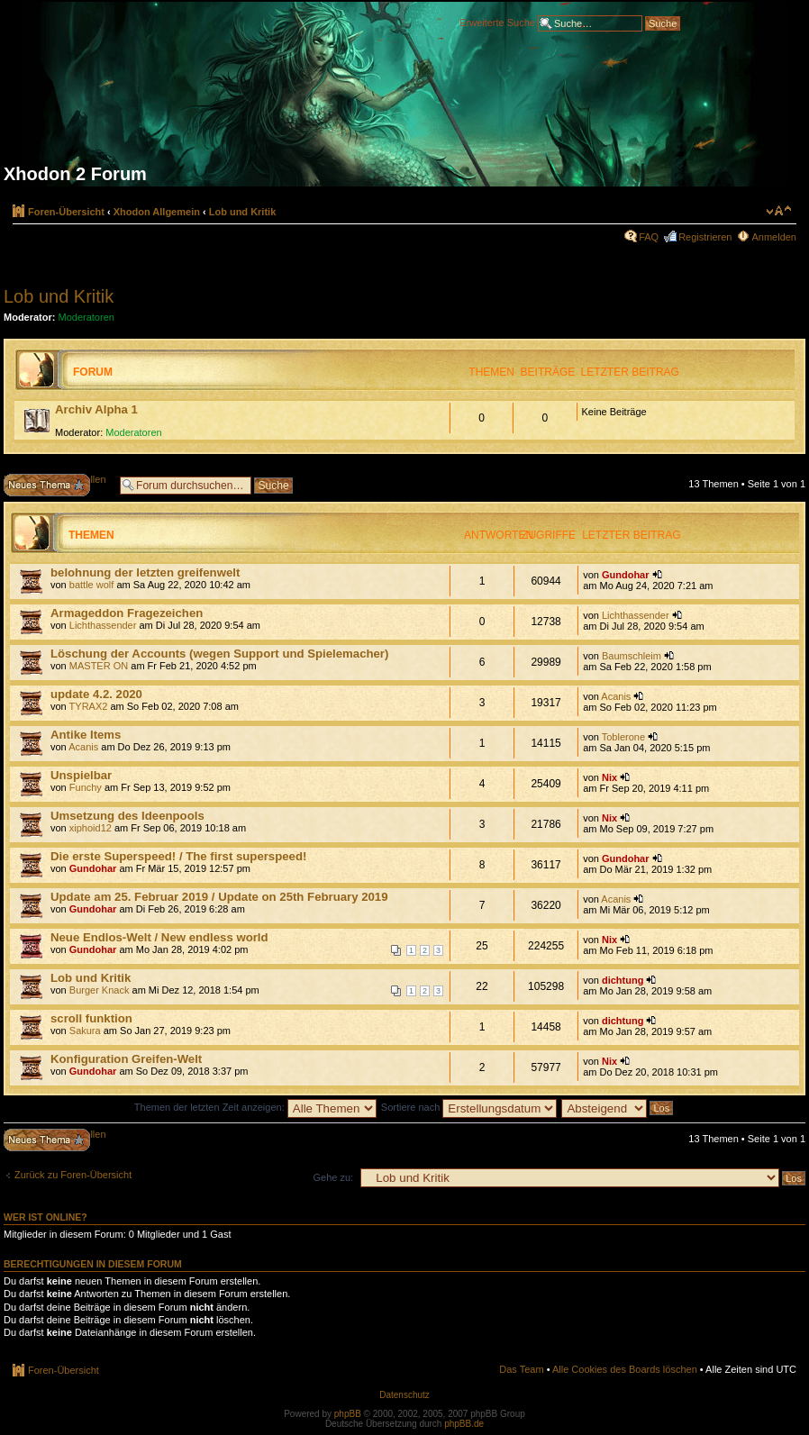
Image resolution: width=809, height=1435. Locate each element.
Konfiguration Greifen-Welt (126, 1059)
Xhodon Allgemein (157, 211)
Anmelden (773, 237)
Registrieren (705, 237)
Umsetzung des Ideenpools (127, 815)
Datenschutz (404, 1395)
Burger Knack (99, 990)
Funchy (85, 787)
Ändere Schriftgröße (779, 211)
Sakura (85, 1030)
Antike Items (85, 734)
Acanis (616, 696)
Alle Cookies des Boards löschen (624, 1369)
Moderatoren (86, 317)
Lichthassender (103, 625)
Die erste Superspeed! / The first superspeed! (178, 856)
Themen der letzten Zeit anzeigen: (255, 1107)
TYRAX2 (88, 706)
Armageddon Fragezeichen (126, 613)
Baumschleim (631, 655)
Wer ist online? (45, 1217)
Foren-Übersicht (66, 211)
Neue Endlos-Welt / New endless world (159, 937)
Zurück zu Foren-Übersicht (73, 1174)
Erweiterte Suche (497, 21)
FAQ (649, 237)
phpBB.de (464, 1424)
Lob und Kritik (243, 211)
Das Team (521, 1369)
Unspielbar (81, 775)
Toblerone (623, 736)
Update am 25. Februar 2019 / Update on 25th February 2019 (219, 897)
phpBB (347, 1414)
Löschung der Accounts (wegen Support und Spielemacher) (219, 653)
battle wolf (91, 584)
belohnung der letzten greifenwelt (145, 572)
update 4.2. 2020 (96, 694)
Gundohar (626, 574)
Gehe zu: (333, 1177)
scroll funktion (91, 1018)
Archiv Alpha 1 (96, 409)
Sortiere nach (469, 1107)
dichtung (622, 980)
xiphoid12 (90, 827)
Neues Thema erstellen (57, 485)
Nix (609, 777)
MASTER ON (98, 665)
